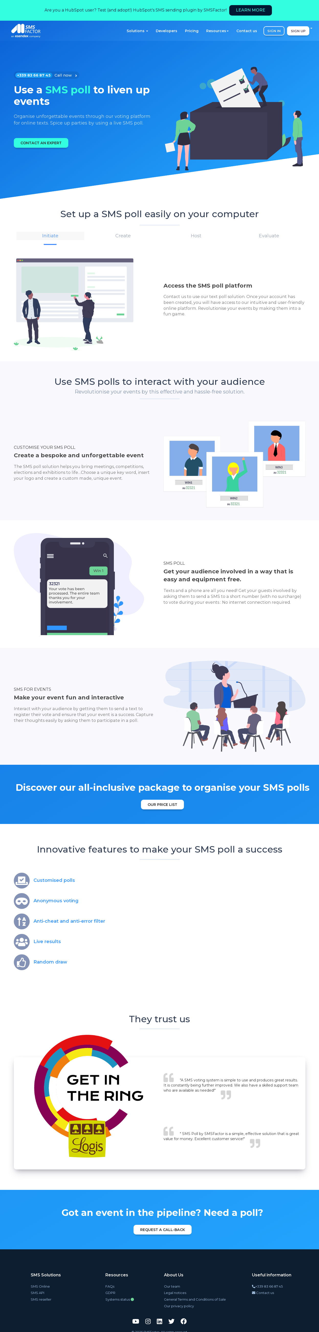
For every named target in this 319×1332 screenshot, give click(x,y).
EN (307, 28)
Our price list (162, 802)
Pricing (192, 31)
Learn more (250, 10)
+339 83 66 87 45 (266, 1283)
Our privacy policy (181, 1301)
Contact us (246, 31)
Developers (166, 31)
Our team (175, 1283)
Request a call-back (162, 1227)
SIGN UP (298, 31)
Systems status (118, 1295)
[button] (50, 235)
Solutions (137, 31)
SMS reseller (39, 1295)
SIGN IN (274, 31)
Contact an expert (43, 142)
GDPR (110, 1289)
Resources (217, 31)
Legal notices (177, 1289)
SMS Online (39, 1283)
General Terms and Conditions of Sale (195, 1295)
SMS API (37, 1289)
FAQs (109, 1283)
